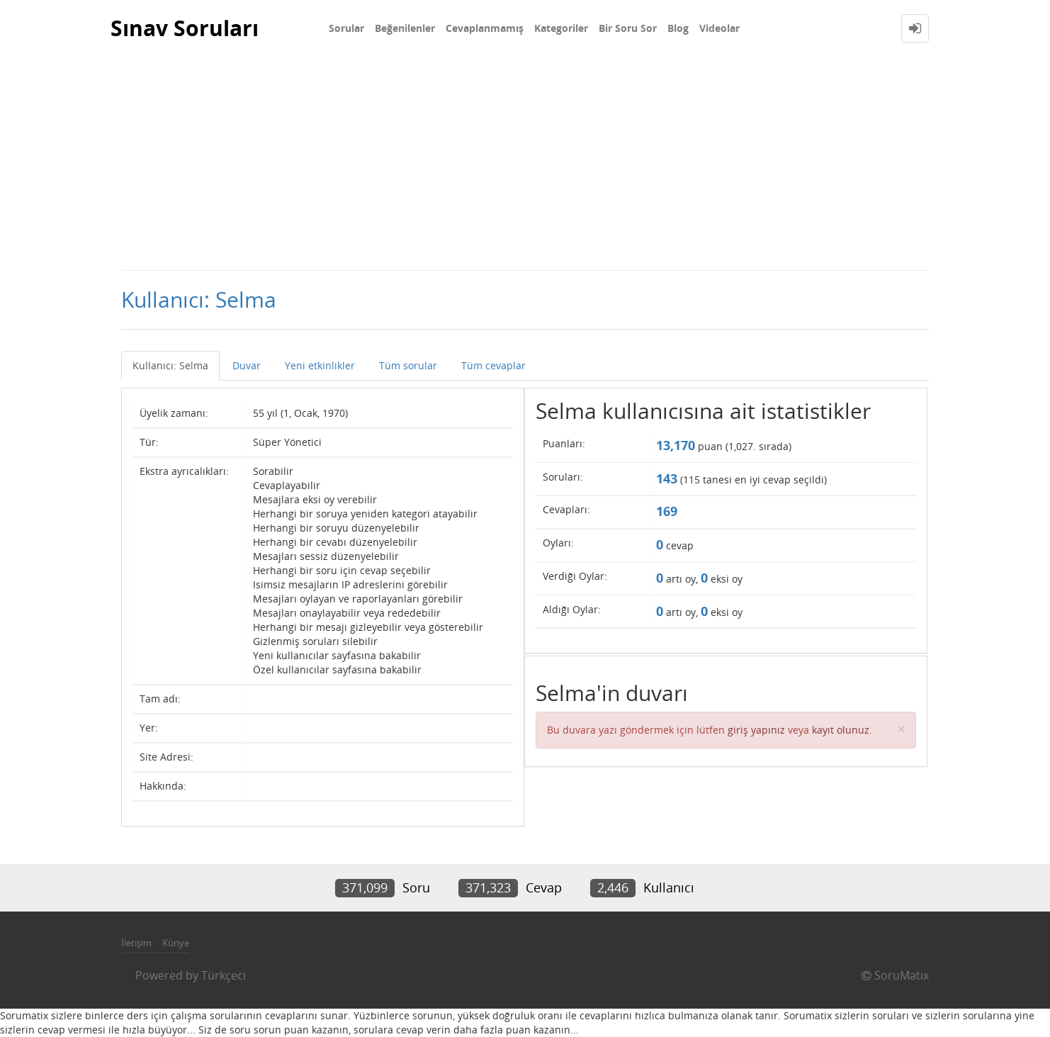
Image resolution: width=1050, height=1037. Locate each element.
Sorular (346, 28)
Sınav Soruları (185, 28)
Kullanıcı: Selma (170, 365)
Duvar (246, 365)
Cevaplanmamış (485, 28)
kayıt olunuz (840, 729)
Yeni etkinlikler (320, 365)
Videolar (719, 28)
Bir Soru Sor (628, 28)
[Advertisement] (525, 163)
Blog (678, 28)
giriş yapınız (756, 729)
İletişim (136, 942)
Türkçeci (223, 975)
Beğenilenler (405, 28)
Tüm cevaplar (493, 365)
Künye (175, 942)
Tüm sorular (408, 365)
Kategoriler (561, 28)
